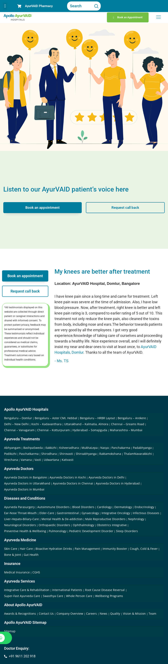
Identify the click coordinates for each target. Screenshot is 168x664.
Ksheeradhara (69, 448)
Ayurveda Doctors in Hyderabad (118, 483)
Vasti (37, 460)
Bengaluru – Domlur (18, 418)
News (104, 613)
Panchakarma (120, 448)
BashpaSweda (33, 448)
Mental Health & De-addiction (62, 519)
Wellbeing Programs (109, 596)
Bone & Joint (12, 555)
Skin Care (10, 549)
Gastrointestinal (68, 513)
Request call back (125, 207)
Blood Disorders (83, 507)
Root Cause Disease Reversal (105, 590)
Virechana (11, 460)
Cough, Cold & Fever (144, 549)
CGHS (36, 572)
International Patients (67, 590)
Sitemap (9, 631)
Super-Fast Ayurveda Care (22, 596)
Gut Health (31, 555)
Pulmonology (57, 531)
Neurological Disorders (20, 525)
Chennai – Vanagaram (19, 430)
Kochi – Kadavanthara (46, 424)
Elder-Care (46, 513)
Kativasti (67, 460)
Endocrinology (144, 507)
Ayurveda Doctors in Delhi (106, 477)
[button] (5, 6)
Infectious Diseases (146, 513)
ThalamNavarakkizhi (138, 454)
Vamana (26, 460)
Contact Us (46, 613)
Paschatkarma (29, 454)
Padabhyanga (142, 448)
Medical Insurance (17, 572)
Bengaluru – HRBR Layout (97, 418)
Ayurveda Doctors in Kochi (68, 477)
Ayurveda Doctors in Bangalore (25, 477)
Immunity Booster (115, 549)
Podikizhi (10, 454)
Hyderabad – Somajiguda (89, 430)
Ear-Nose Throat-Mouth (20, 513)
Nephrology (136, 519)
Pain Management (87, 549)
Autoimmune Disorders (53, 507)
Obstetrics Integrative (112, 525)
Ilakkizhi (51, 448)
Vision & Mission (135, 613)
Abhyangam (12, 448)
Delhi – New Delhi (16, 424)
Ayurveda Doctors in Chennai (73, 483)
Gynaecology (90, 513)
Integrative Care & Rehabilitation (27, 590)
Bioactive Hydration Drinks (53, 549)
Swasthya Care (53, 596)
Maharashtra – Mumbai (126, 430)
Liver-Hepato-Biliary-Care (21, 519)
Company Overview (70, 613)
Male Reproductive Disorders (105, 519)
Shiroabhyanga (86, 454)
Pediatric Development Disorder (91, 531)
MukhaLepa (90, 448)
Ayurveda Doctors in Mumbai (24, 489)
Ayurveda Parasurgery (19, 507)
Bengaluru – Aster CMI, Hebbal (56, 418)
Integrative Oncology (116, 513)
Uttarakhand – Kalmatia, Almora (86, 424)
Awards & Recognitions (20, 613)
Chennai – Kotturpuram (53, 430)
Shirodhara (49, 454)
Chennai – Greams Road (127, 424)
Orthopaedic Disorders (54, 525)
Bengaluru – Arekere (132, 418)
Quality (115, 613)
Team (152, 613)
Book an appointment (42, 207)
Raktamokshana (110, 454)
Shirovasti (66, 454)
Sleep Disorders (127, 531)
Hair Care (26, 549)
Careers (92, 613)
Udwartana (51, 460)
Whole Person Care (79, 596)
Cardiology (104, 507)
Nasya (104, 448)
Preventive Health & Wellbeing (25, 531)
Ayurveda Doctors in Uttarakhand (27, 483)
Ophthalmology (83, 525)
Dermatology (123, 507)
